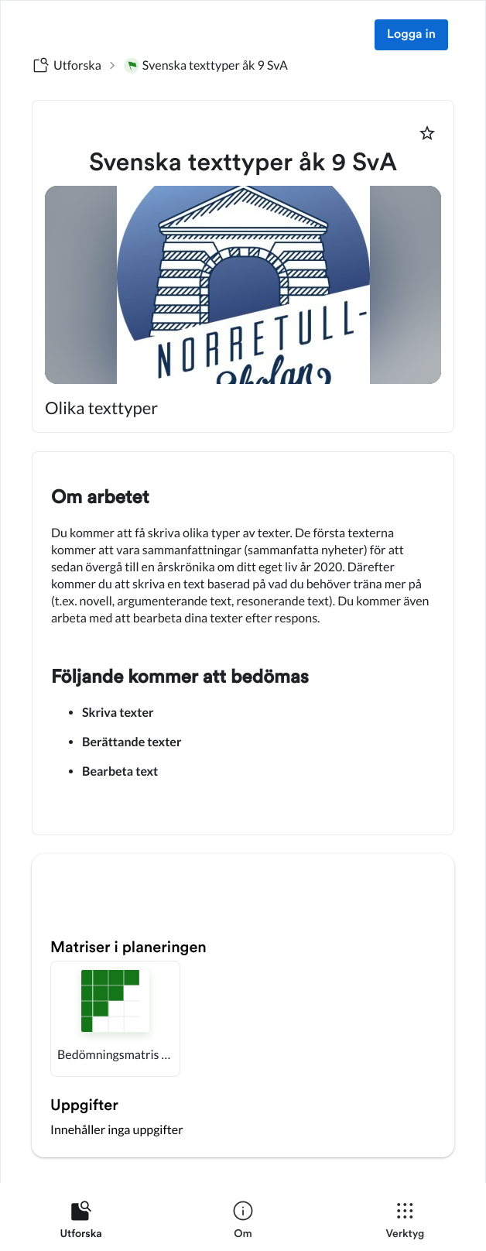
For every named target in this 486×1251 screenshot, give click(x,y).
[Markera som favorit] (427, 133)
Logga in (411, 35)
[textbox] (243, 643)
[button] (115, 1019)
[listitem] (81, 1223)
